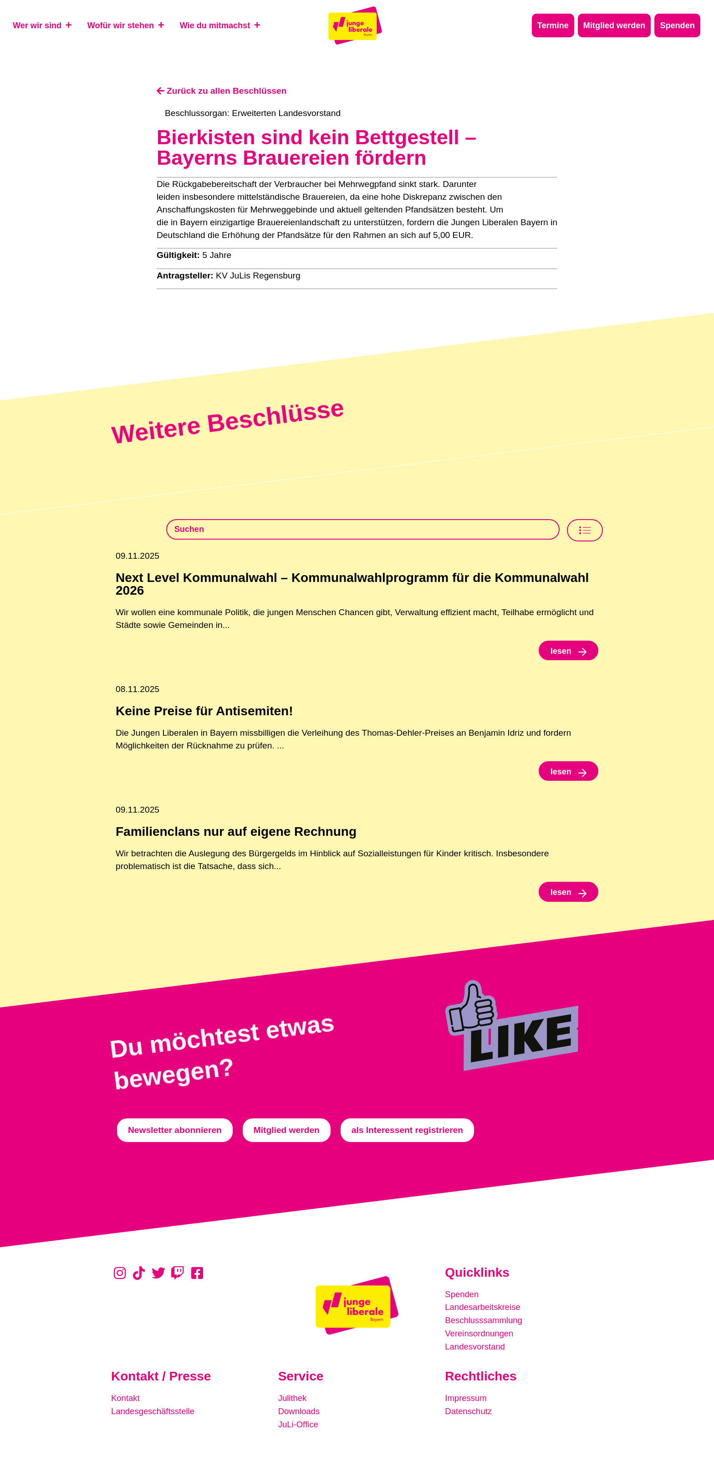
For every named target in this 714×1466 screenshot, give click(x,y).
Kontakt (126, 1400)
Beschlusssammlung (485, 1324)
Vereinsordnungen (480, 1336)
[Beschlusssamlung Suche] (363, 530)
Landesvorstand (476, 1349)
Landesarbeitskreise (484, 1311)
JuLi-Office (299, 1426)
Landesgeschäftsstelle (154, 1413)
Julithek (293, 1400)
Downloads (299, 1413)
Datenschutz (469, 1413)
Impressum (466, 1400)
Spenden (462, 1298)
